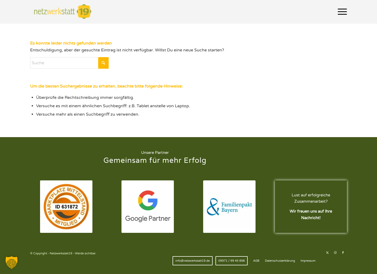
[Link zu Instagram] (335, 253)
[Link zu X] (327, 253)
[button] (11, 262)
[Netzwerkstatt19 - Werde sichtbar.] (63, 12)
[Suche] (69, 63)
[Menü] (340, 12)
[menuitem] (340, 12)
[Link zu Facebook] (343, 253)
